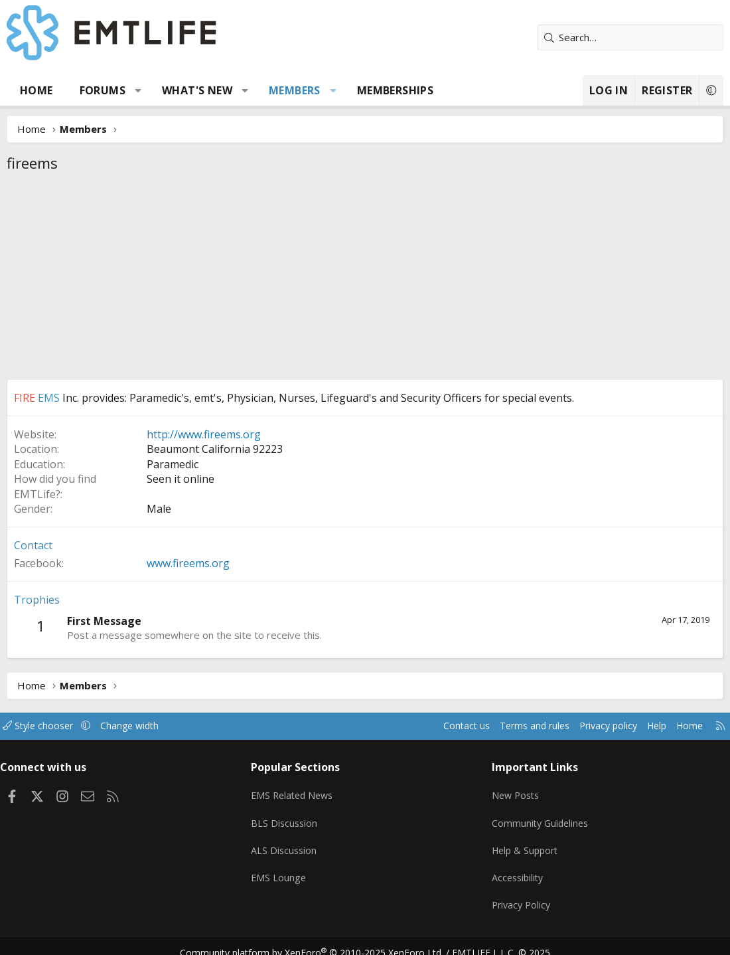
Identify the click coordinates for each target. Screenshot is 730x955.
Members (295, 90)
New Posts (514, 791)
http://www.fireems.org (204, 434)
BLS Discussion (288, 817)
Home (36, 90)
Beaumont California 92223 (215, 449)
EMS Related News (298, 791)
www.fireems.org (188, 563)
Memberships (395, 90)
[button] (138, 90)
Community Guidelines (538, 817)
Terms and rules (512, 726)
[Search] (630, 37)
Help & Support (523, 843)
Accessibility (516, 869)
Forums (102, 90)
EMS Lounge (282, 869)
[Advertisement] (365, 280)
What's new (197, 90)
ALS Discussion (288, 843)
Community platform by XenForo (320, 939)
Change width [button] (147, 726)
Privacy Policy (519, 895)
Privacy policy (591, 726)
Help (643, 726)
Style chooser (51, 726)
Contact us (440, 726)
